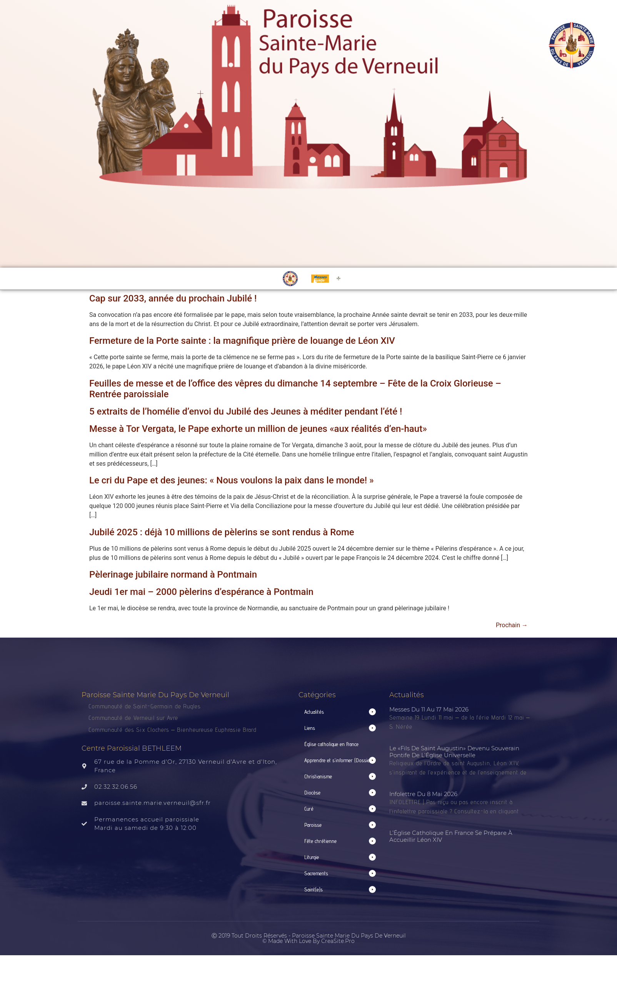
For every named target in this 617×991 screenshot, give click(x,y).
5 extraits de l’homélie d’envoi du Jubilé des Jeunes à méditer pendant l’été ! (245, 411)
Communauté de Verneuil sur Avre (133, 717)
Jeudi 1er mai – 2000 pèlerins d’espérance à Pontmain (201, 591)
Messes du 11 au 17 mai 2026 (429, 709)
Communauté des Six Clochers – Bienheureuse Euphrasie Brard (173, 729)
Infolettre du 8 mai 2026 (423, 794)
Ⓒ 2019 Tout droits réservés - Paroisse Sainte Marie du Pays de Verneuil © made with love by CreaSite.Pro (309, 938)
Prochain (512, 625)
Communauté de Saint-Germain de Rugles (144, 706)
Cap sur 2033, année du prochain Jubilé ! (173, 298)
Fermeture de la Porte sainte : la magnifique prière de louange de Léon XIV (242, 340)
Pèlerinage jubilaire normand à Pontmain (173, 574)
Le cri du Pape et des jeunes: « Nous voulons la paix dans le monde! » (231, 480)
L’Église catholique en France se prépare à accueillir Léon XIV (450, 836)
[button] (340, 712)
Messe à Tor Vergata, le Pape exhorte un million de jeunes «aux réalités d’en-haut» (258, 428)
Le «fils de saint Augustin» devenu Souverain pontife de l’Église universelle (454, 751)
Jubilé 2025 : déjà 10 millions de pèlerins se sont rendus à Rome (221, 532)
